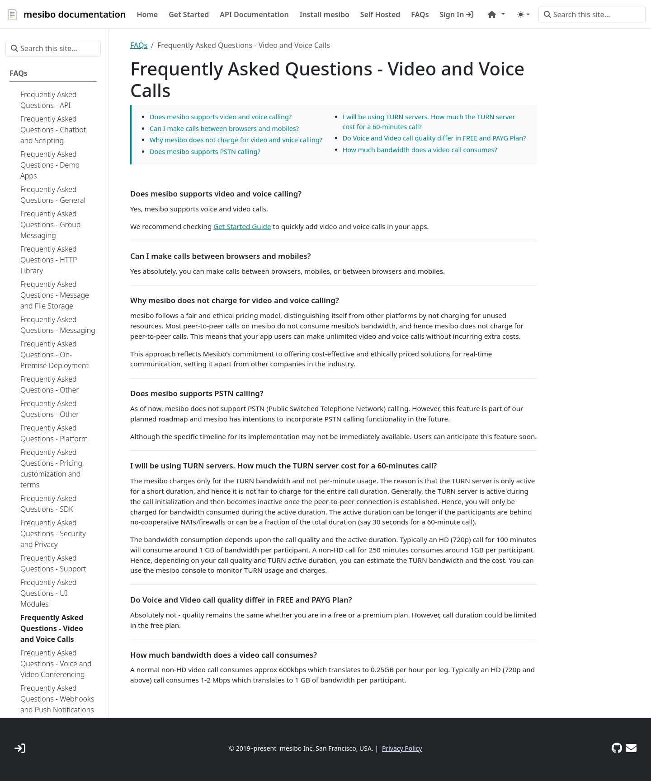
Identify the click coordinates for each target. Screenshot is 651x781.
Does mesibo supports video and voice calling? (221, 116)
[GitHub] (617, 747)
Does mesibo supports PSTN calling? (205, 151)
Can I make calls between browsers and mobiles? (224, 128)
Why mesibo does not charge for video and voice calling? (236, 140)
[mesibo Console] (19, 747)
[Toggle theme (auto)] (523, 14)
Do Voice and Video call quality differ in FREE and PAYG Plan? (434, 138)
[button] (496, 14)
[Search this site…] (592, 14)
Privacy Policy (402, 748)
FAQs (138, 45)
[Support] (631, 747)
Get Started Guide (242, 226)
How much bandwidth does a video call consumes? (420, 149)
